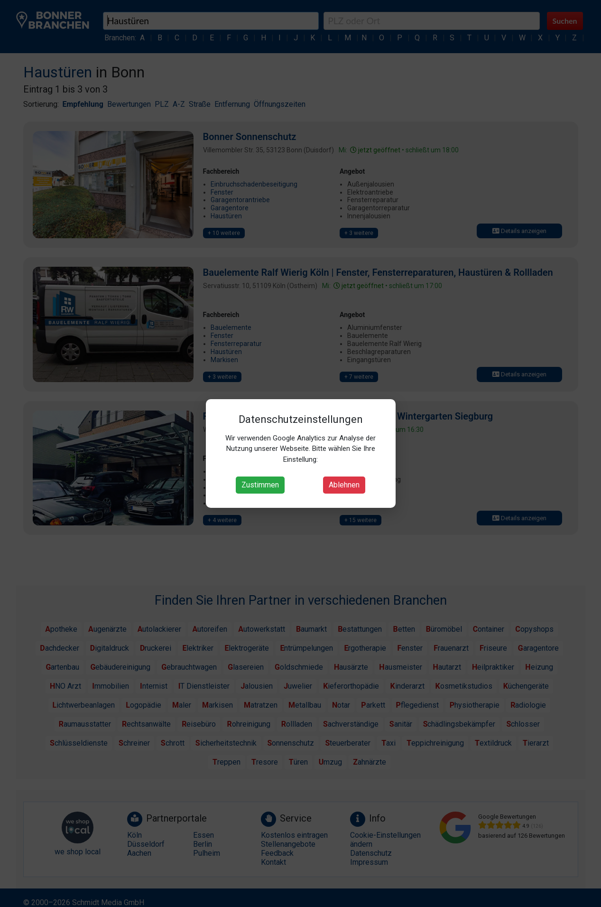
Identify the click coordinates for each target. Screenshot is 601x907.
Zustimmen (260, 484)
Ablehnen (344, 484)
